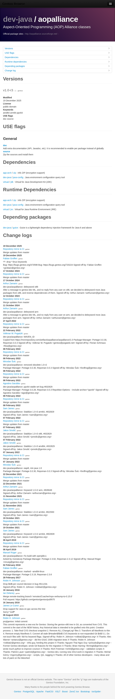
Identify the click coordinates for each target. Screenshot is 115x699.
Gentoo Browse (13, 3)
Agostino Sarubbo (11, 383)
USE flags (57, 52)
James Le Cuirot (11, 605)
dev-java (17, 19)
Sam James (8, 408)
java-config (18, 177)
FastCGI (49, 691)
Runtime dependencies (57, 61)
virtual (6, 182)
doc (5, 145)
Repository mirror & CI (13, 249)
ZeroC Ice (74, 691)
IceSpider (96, 691)
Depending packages (57, 66)
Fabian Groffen (10, 258)
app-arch (7, 172)
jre (12, 209)
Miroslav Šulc (9, 361)
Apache (40, 691)
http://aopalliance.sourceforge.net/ (41, 33)
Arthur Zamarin (10, 283)
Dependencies (57, 57)
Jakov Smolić (9, 430)
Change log (57, 70)
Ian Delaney (9, 593)
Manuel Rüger (9, 552)
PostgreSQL (29, 691)
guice (15, 227)
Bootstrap (85, 691)
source (6, 151)
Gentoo (17, 691)
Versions (57, 48)
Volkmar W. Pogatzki (13, 333)
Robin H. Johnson (11, 580)
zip (14, 172)
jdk (12, 182)
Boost (65, 691)
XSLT (57, 691)
